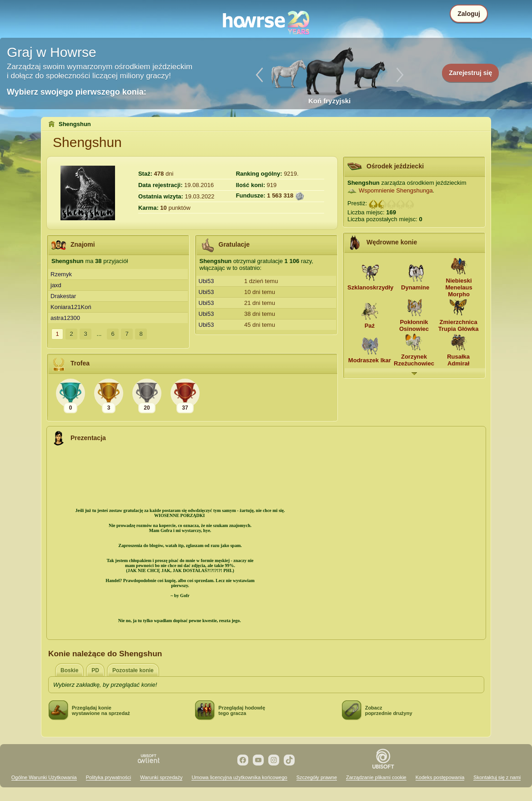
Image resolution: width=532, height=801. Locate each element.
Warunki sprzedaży (161, 777)
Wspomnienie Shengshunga (396, 190)
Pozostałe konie (133, 670)
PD (95, 670)
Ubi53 (206, 281)
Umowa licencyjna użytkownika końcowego (239, 777)
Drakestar (63, 296)
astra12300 (65, 317)
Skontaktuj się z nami (497, 777)
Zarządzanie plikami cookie (376, 777)
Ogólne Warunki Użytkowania (44, 777)
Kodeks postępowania (440, 777)
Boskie (69, 670)
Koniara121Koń (70, 307)
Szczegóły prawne (316, 777)
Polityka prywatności (108, 777)
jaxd (55, 285)
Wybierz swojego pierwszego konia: (76, 91)
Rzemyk (61, 274)
